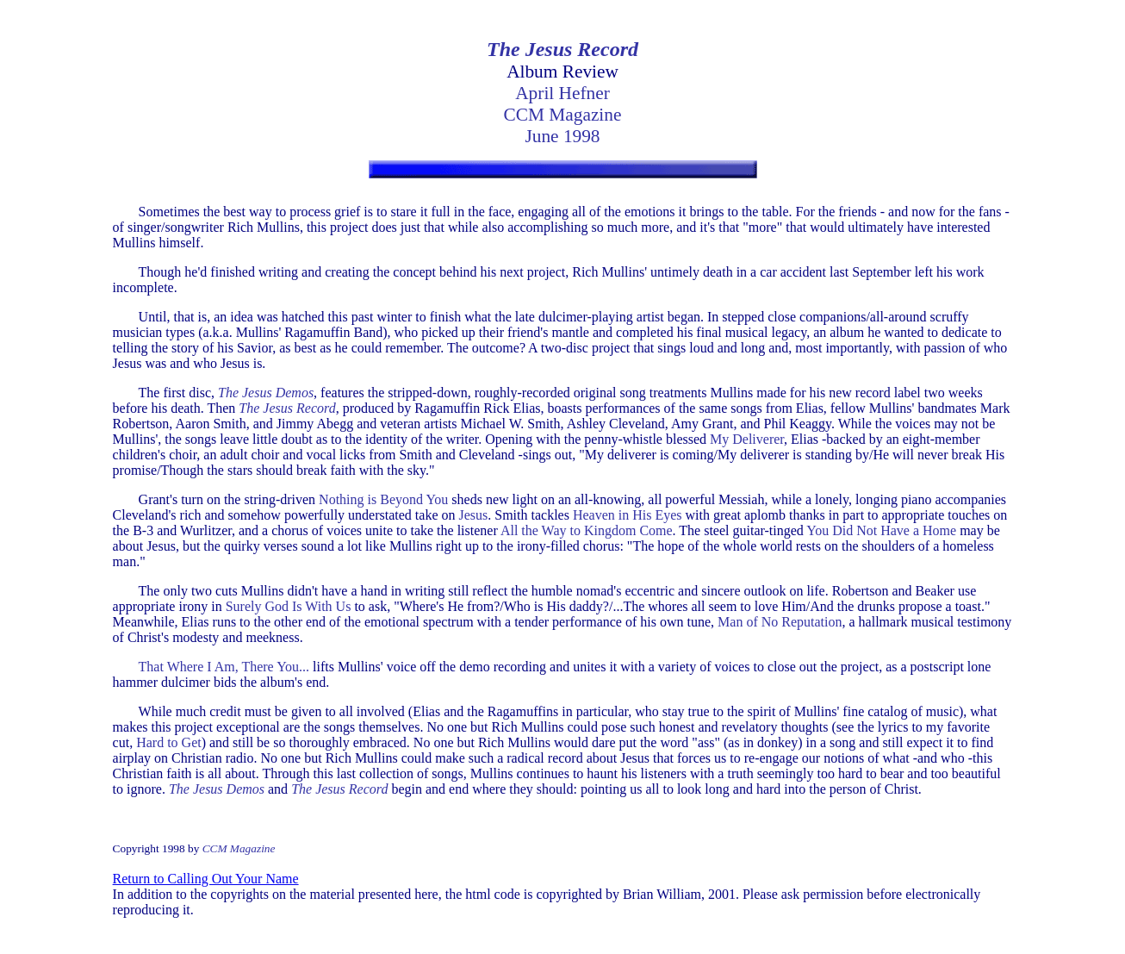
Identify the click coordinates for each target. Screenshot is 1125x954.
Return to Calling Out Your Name (206, 878)
